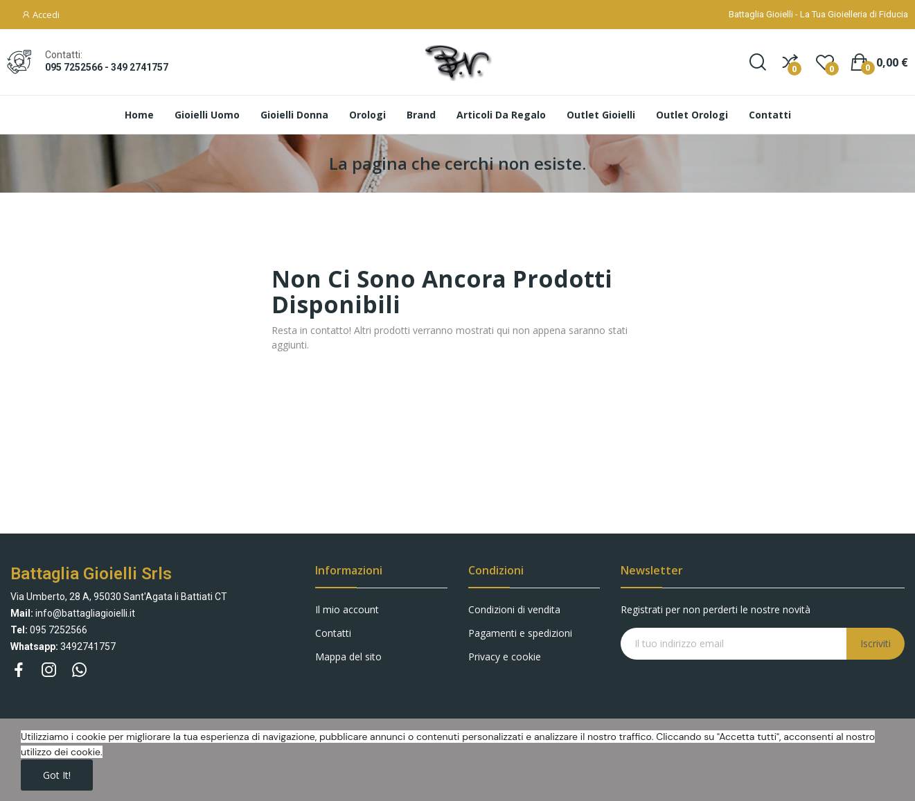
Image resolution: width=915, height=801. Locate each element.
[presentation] (733, 687)
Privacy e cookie (504, 656)
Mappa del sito (348, 656)
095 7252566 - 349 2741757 (106, 67)
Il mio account (347, 609)
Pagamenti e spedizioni (520, 633)
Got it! (57, 775)
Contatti (333, 633)
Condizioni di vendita (514, 609)
